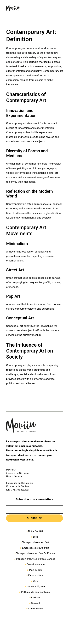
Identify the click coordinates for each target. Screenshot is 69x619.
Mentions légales (35, 586)
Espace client (35, 575)
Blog (35, 536)
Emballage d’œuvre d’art (35, 547)
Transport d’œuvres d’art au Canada (35, 558)
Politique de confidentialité (35, 592)
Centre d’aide (35, 608)
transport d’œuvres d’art (25, 441)
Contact (35, 603)
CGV (35, 581)
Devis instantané (36, 564)
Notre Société (35, 531)
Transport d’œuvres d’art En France (35, 553)
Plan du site (35, 569)
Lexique (35, 597)
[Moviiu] (13, 8)
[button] (61, 8)
